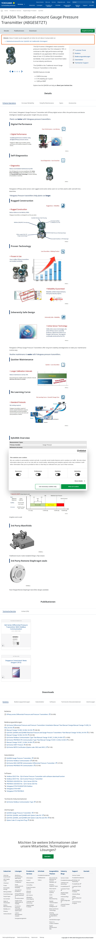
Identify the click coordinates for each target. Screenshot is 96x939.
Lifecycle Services (28, 892)
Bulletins (78, 53)
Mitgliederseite (61, 2)
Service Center (65, 878)
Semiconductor (7, 914)
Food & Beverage (8, 894)
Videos (40, 880)
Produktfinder (64, 886)
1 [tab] (12, 71)
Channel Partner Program (65, 905)
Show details (79, 481)
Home (6, 10)
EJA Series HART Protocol (16, 745)
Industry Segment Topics (53, 885)
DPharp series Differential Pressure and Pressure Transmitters (28, 714)
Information (29, 878)
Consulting (29, 885)
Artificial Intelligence (52, 905)
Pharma (5, 911)
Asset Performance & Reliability (19, 886)
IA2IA (50, 895)
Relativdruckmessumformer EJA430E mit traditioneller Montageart (26, 41)
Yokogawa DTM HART (14, 789)
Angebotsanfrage (87, 31)
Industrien (32, 5)
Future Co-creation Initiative (54, 922)
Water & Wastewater (6, 901)
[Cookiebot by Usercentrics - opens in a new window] (78, 451)
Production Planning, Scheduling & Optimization (18, 908)
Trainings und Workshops (30, 902)
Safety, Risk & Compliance (18, 881)
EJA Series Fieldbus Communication (19, 761)
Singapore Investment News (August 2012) (16, 661)
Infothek (57, 5)
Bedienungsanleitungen (82, 56)
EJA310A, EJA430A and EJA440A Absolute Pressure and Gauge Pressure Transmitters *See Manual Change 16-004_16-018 (47, 733)
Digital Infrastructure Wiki (53, 927)
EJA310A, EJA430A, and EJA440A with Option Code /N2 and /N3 (28, 818)
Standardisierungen (54, 919)
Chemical (5, 883)
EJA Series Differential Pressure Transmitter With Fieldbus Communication (16, 627)
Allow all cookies (73, 486)
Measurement (30, 882)
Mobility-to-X (6, 909)
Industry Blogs (77, 5)
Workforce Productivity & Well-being (18, 877)
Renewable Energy (6, 888)
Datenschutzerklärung (23, 937)
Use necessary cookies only (47, 486)
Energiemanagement (20, 918)
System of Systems (52, 891)
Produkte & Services (49, 5)
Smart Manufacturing (53, 897)
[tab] (9, 103)
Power (5, 885)
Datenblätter (79, 60)
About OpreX (52, 888)
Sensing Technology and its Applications (53, 914)
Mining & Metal (7, 891)
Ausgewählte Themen (67, 5)
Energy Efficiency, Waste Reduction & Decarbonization (19, 896)
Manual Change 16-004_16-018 (18, 735)
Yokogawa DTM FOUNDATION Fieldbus (19, 786)
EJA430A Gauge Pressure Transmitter (20, 758)
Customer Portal (80, 50)
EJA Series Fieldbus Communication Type (21, 802)
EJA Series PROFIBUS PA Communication (21, 766)
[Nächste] (22, 71)
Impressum (34, 937)
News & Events (40, 2)
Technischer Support (81, 63)
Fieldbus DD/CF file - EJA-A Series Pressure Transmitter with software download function (36, 776)
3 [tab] (17, 71)
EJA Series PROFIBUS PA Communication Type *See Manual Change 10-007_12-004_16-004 (37, 740)
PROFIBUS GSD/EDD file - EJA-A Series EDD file (22, 781)
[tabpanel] (16, 56)
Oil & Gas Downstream (6, 876)
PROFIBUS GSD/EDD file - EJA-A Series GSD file (22, 784)
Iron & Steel (6, 899)
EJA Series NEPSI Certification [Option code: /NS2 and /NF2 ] (27, 747)
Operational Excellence (18, 890)
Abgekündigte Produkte (29, 10)
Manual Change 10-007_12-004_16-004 (20, 742)
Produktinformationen (44, 875)
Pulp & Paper (6, 896)
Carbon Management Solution (18, 914)
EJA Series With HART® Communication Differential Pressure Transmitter (32, 763)
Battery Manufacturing (7, 905)
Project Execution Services (30, 888)
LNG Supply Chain (6, 879)
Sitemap (42, 937)
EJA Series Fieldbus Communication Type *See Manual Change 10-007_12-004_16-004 (35, 737)
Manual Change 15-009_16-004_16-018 (20, 730)
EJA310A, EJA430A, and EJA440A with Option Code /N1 (25, 815)
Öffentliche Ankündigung (30, 898)
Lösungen (39, 5)
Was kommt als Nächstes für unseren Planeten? (53, 880)
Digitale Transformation (53, 901)
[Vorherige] (10, 71)
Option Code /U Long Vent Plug (18, 820)
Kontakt (91, 5)
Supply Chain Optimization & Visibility (19, 902)
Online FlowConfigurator (65, 899)
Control (28, 880)
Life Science (29, 895)
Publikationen (41, 877)
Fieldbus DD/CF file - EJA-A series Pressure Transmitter (25, 779)
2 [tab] (15, 71)
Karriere (54, 2)
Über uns (47, 2)
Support (85, 5)
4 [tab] (19, 71)
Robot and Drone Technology (53, 909)
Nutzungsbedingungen (9, 937)
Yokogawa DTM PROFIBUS (15, 791)
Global (68, 2)
